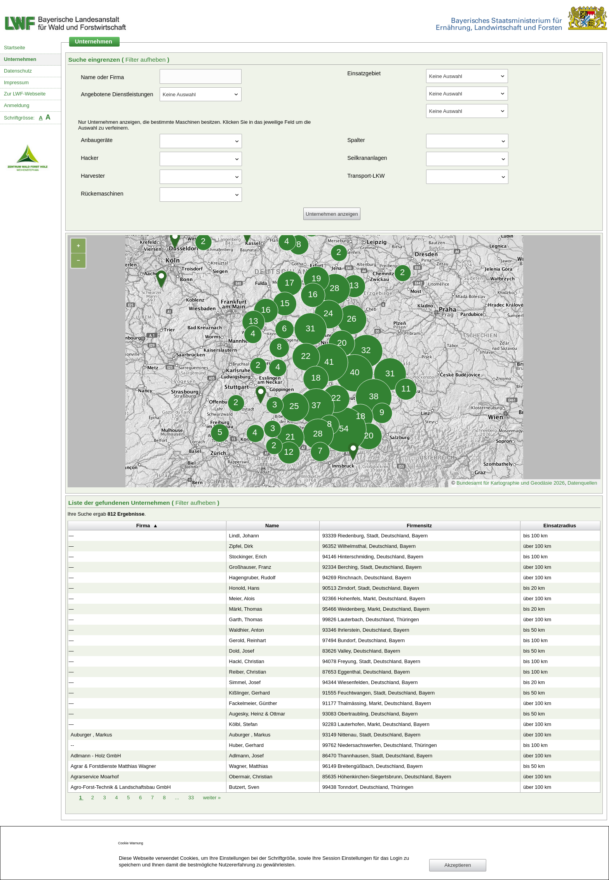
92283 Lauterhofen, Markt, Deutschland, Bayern (376, 724)
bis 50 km (534, 630)
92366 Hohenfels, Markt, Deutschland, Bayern (373, 598)
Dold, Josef (241, 651)
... (177, 797)
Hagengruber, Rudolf (252, 577)
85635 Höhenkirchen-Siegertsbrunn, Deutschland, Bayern (386, 777)
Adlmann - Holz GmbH (96, 756)
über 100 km (537, 546)
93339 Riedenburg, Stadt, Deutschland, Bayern (375, 536)
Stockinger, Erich (248, 557)
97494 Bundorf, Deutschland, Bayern (363, 640)
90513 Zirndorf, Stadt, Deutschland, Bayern (370, 588)
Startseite (14, 47)
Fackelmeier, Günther (253, 703)
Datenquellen (582, 483)
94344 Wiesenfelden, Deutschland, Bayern (370, 682)
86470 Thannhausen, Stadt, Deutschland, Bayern (377, 756)
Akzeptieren (457, 865)
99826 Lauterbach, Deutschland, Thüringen (370, 619)
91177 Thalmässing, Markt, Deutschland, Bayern (376, 703)
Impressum (16, 82)
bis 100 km (535, 536)
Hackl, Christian (246, 661)
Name (272, 525)
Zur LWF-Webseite (24, 94)
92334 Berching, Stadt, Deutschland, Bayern (372, 567)
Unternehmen (20, 59)
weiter (212, 797)
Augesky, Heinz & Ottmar (257, 714)
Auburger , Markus (91, 735)
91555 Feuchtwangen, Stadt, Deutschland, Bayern (378, 693)
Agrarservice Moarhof (95, 777)
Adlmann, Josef (246, 756)
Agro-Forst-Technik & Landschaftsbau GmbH (121, 787)
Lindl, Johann (244, 536)
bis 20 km (534, 588)
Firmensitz (419, 525)
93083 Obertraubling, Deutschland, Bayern (370, 714)
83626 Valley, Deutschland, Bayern (361, 651)
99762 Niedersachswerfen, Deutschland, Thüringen (379, 745)
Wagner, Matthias (248, 766)
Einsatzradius (559, 525)
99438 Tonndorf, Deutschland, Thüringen (367, 787)
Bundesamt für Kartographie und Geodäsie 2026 (510, 483)
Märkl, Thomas (245, 609)
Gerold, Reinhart (247, 640)
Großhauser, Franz (250, 567)
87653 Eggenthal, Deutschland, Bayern (366, 672)
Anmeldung (17, 105)
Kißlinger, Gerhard (249, 693)
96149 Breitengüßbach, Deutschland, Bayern (372, 766)
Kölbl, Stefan (243, 724)
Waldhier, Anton (246, 630)
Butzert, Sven (244, 787)
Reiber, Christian (247, 672)
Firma (143, 525)
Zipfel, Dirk (241, 546)
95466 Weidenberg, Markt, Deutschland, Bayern (376, 609)
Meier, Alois (242, 598)
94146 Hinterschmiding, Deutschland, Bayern (372, 557)
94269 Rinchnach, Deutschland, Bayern (366, 577)
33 (191, 797)
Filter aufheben (146, 59)
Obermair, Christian (251, 777)
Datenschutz (18, 71)
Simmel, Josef (245, 682)
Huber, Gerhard (246, 745)
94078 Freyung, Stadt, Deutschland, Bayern (371, 661)
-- (72, 745)
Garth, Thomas (246, 619)
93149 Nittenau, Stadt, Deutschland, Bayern (371, 735)
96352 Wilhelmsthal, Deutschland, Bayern (369, 546)
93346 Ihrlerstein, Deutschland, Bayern (365, 630)
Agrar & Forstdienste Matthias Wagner (113, 766)
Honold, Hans (244, 588)
